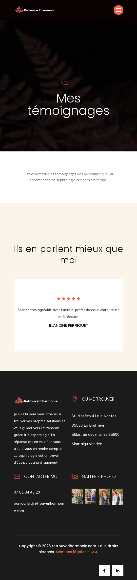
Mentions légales (71, 551)
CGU (94, 551)
